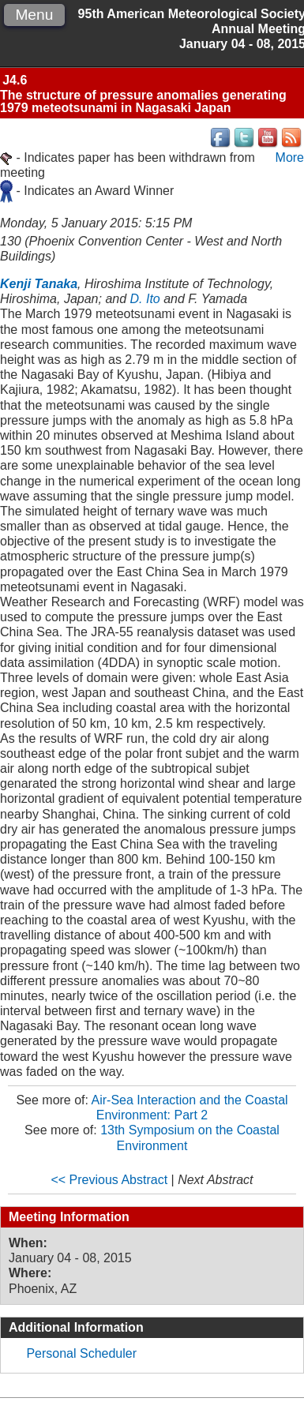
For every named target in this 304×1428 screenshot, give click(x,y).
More (290, 157)
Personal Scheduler (81, 1353)
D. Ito (145, 298)
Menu (34, 14)
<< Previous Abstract (109, 1179)
